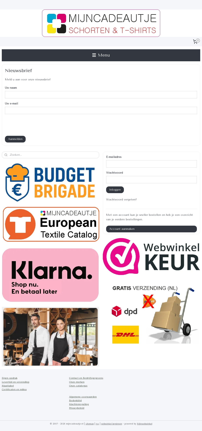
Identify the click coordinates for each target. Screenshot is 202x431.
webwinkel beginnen (111, 424)
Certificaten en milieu (14, 389)
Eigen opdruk (9, 378)
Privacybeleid (76, 408)
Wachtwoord (114, 172)
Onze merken (76, 382)
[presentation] (35, 125)
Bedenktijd (75, 400)
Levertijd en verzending (15, 382)
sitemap (90, 424)
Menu (101, 55)
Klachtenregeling (79, 404)
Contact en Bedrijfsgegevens (86, 378)
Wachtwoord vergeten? (121, 199)
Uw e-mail (11, 103)
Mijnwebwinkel (144, 424)
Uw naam (11, 87)
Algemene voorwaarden (83, 396)
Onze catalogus (78, 385)
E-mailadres (114, 157)
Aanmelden (15, 139)
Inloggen (115, 189)
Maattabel (8, 385)
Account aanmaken (122, 229)
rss (97, 424)
